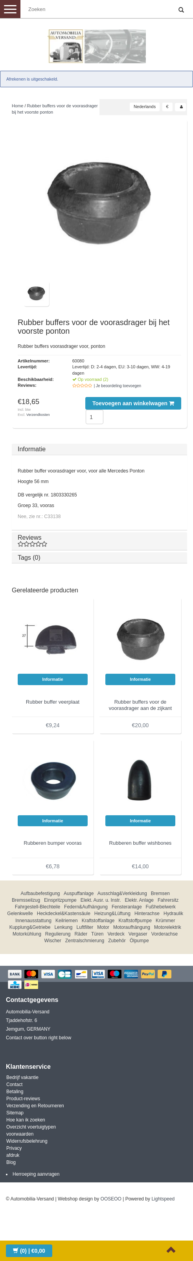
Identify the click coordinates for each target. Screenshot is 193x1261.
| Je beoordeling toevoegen (117, 386)
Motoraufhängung (131, 927)
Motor (103, 927)
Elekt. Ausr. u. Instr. (101, 900)
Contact (14, 1084)
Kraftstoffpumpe (135, 920)
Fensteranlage (127, 907)
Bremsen (160, 893)
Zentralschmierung (84, 940)
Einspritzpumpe (60, 900)
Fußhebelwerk (161, 907)
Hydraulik (173, 913)
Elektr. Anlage (139, 900)
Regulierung (58, 934)
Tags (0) (29, 557)
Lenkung (63, 927)
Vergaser (138, 934)
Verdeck (115, 934)
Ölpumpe (139, 940)
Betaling (14, 1091)
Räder (81, 934)
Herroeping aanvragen (36, 1174)
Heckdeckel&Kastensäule (63, 913)
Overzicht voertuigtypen (31, 1127)
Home (17, 105)
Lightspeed (163, 1199)
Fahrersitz (168, 900)
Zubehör (117, 940)
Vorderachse (164, 934)
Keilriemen (66, 920)
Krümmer (165, 920)
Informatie (32, 449)
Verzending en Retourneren (35, 1105)
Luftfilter (84, 927)
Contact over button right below (38, 1037)
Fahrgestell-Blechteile (37, 907)
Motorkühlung (27, 934)
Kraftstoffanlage (98, 920)
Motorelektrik (167, 927)
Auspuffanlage (79, 893)
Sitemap (15, 1113)
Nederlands (145, 106)
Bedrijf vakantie (22, 1077)
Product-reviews (23, 1098)
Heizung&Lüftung (112, 913)
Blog (11, 1162)
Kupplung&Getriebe (30, 927)
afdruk (12, 1155)
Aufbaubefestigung (40, 893)
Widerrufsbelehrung (27, 1141)
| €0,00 (29, 1251)
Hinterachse (147, 913)
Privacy (14, 1148)
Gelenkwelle (20, 913)
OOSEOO (111, 1199)
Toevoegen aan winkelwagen (133, 403)
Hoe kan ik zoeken (25, 1120)
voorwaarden (19, 1134)
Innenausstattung (33, 920)
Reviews (99, 541)
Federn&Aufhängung (86, 907)
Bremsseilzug (26, 900)
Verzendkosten (38, 415)
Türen (97, 934)
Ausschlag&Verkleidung (122, 893)
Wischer (52, 940)
